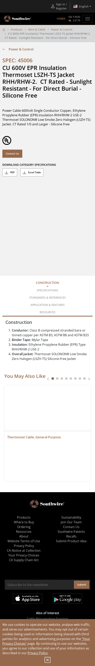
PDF (10, 172)
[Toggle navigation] (88, 18)
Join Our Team (71, 522)
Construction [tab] (47, 283)
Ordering (24, 527)
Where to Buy (24, 522)
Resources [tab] (47, 312)
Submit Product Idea (71, 541)
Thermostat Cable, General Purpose (34, 437)
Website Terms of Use (23, 541)
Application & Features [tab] (48, 305)
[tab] (52, 378)
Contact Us (12, 153)
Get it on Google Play (67, 599)
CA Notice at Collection (24, 550)
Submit (81, 584)
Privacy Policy (38, 653)
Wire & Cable (36, 29)
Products (16, 29)
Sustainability (71, 517)
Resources (24, 531)
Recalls (71, 536)
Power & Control (61, 29)
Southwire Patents (71, 531)
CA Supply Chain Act (24, 560)
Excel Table (32, 172)
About (23, 536)
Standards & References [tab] (47, 297)
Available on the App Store (27, 599)
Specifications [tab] (47, 290)
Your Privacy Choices (23, 555)
